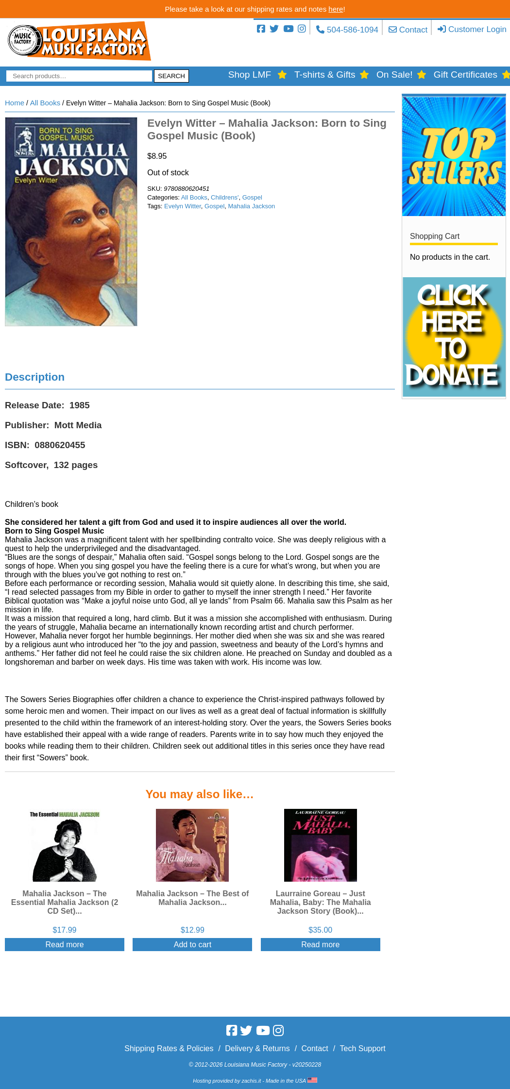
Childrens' (224, 197)
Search (171, 76)
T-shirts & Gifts (325, 74)
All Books (45, 103)
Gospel (252, 197)
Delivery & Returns (257, 1048)
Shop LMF (250, 74)
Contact (413, 29)
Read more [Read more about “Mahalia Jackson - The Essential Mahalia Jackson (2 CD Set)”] (64, 944)
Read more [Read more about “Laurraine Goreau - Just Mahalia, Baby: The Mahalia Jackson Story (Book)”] (320, 944)
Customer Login (477, 29)
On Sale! (394, 74)
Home (14, 103)
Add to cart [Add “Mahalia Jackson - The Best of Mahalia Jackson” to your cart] (192, 944)
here (335, 9)
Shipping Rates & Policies (168, 1048)
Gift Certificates (465, 74)
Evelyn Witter (182, 206)
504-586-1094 (352, 29)
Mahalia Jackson (251, 206)
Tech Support (362, 1048)
